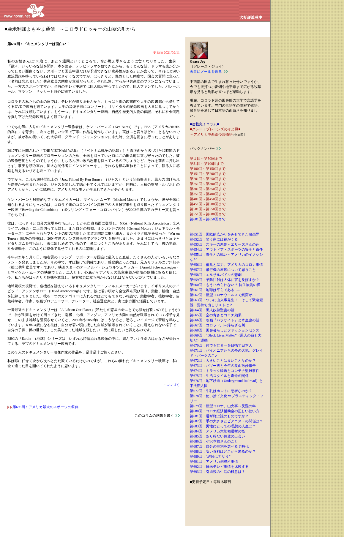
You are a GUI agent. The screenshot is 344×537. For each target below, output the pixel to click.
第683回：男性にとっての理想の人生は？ (223, 426)
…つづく (172, 385)
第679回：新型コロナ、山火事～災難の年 (223, 406)
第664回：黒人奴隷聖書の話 (212, 310)
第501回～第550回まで (207, 209)
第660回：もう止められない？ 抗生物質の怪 (225, 285)
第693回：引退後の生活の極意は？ (217, 472)
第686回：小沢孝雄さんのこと (214, 441)
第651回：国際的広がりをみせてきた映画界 (224, 234)
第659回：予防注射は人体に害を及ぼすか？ (224, 280)
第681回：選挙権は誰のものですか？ (219, 416)
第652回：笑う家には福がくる (214, 239)
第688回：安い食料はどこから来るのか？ (223, 451)
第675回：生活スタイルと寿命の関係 (219, 376)
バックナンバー (205, 148)
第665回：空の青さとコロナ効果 (216, 315)
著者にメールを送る (209, 72)
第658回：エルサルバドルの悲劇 (216, 275)
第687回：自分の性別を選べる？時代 (219, 446)
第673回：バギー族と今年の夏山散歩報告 (223, 366)
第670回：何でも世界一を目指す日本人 (221, 345)
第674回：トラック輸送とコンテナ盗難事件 (224, 371)
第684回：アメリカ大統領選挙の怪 (217, 431)
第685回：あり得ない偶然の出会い (217, 436)
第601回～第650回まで (207, 219)
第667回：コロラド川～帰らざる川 (217, 325)
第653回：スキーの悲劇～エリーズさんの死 (224, 244)
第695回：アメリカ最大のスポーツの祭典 (42, 407)
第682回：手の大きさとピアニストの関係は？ (226, 421)
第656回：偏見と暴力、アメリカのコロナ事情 (226, 265)
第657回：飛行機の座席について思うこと (223, 270)
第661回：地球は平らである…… (216, 290)
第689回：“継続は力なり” (210, 456)
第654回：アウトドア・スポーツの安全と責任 (226, 249)
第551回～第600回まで (207, 214)
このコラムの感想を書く (157, 415)
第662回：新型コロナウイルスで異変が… (223, 295)
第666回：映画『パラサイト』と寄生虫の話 (224, 320)
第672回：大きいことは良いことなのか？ (223, 360)
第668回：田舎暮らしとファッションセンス (224, 330)
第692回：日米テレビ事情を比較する (219, 467)
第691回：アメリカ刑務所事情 (214, 461)
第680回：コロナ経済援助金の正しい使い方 (224, 411)
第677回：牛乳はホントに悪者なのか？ (221, 391)
